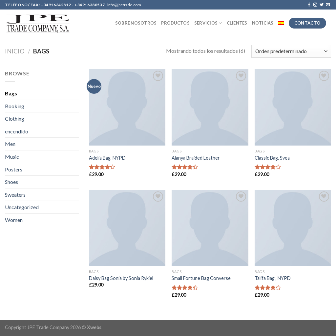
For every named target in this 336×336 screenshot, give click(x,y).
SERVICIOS (208, 23)
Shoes (11, 182)
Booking (14, 106)
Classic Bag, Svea (272, 158)
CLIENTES (237, 23)
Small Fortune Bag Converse (201, 278)
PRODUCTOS (175, 23)
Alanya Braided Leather (196, 158)
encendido (16, 131)
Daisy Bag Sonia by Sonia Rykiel (121, 278)
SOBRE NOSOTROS (136, 23)
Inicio (15, 51)
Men (10, 144)
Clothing (14, 118)
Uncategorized (22, 207)
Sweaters (15, 194)
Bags (11, 93)
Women (14, 220)
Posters (13, 169)
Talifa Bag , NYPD (273, 278)
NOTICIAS (263, 23)
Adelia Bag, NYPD (107, 158)
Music (12, 156)
